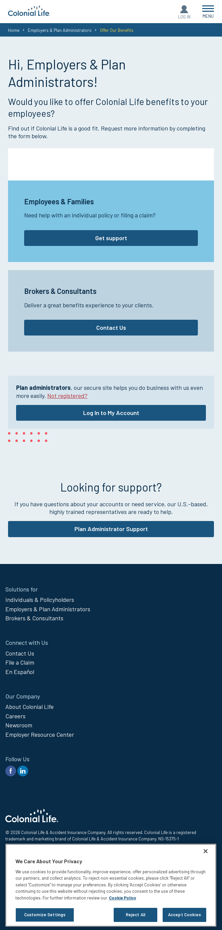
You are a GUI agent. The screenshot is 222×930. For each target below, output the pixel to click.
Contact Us (111, 327)
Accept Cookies (184, 914)
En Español (19, 671)
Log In (184, 16)
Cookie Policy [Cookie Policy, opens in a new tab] (122, 897)
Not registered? (67, 395)
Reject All (135, 914)
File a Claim (19, 662)
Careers (15, 716)
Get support (111, 238)
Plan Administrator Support (111, 528)
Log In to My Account (111, 412)
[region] (110, 885)
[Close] (205, 851)
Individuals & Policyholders (39, 599)
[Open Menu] (208, 11)
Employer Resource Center (39, 734)
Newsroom (18, 725)
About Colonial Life (29, 706)
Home (13, 30)
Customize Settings (44, 914)
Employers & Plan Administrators (60, 30)
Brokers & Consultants (34, 618)
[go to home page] (29, 13)
